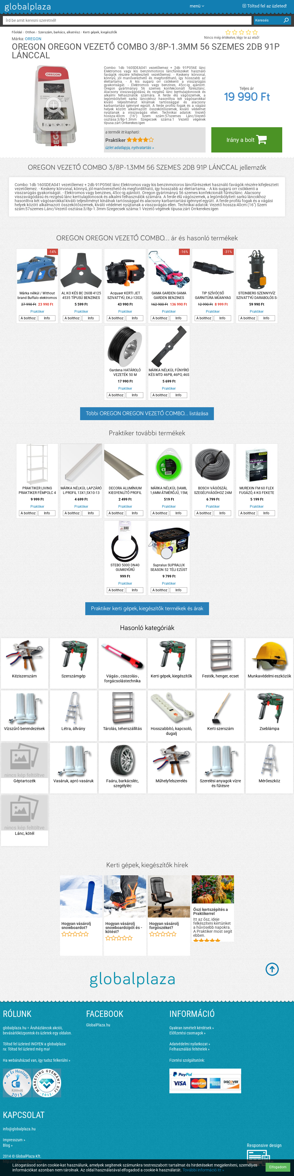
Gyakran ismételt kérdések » (191, 1028)
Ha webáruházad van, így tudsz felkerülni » (36, 1060)
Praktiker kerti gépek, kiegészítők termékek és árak (147, 608)
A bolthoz (28, 318)
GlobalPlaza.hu (98, 1025)
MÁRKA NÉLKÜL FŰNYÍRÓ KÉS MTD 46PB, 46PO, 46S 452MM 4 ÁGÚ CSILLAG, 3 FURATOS (168, 372)
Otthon (30, 32)
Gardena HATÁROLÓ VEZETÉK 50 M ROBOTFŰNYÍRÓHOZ (125, 372)
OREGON (33, 38)
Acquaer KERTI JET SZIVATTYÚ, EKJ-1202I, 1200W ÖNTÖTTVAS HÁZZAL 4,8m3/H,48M (125, 295)
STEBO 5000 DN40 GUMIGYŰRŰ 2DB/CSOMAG (125, 567)
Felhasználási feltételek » (189, 1049)
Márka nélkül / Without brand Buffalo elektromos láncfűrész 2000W (37, 295)
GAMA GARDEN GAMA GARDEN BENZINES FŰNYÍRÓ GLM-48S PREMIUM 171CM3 (169, 295)
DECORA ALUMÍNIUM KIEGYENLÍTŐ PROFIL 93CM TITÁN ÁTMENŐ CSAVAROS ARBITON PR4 (125, 490)
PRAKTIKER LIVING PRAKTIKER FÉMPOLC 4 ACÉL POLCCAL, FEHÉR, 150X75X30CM (37, 490)
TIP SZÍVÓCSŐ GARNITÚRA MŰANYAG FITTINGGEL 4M (213, 295)
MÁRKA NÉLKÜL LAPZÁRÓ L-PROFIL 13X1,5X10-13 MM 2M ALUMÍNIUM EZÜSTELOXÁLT (81, 490)
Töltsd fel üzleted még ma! (29, 1049)
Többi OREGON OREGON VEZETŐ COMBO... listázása (147, 413)
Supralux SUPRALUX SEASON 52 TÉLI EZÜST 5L (168, 567)
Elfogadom (278, 1167)
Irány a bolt (247, 139)
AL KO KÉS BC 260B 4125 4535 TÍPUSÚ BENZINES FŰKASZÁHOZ (81, 295)
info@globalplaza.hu (19, 1129)
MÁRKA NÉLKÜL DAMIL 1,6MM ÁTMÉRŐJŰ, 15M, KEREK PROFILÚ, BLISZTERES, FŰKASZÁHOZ (169, 490)
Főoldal (17, 32)
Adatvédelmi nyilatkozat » (189, 1044)
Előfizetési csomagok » (187, 1033)
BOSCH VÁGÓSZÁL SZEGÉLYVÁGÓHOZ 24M (213, 490)
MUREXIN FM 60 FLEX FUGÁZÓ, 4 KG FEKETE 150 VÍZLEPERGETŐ (256, 490)
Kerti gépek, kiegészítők (100, 32)
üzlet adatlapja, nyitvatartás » (129, 147)
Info (47, 318)
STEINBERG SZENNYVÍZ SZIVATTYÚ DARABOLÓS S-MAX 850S (256, 295)
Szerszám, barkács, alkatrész (59, 32)
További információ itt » (203, 1170)
